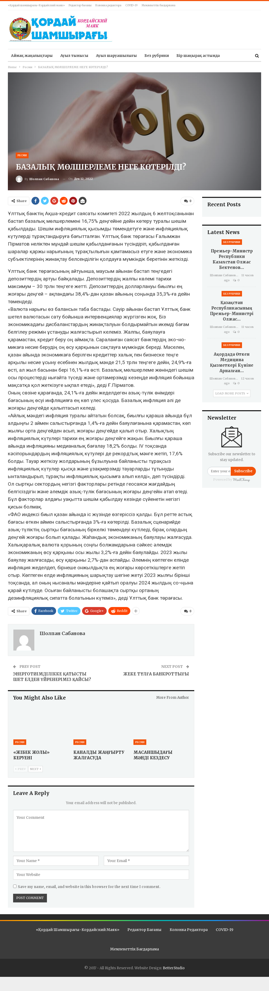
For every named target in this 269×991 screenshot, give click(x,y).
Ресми (22, 155)
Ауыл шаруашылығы (116, 55)
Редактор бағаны (80, 5)
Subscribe (243, 471)
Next (35, 769)
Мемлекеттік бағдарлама (158, 5)
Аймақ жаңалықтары (32, 55)
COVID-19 (131, 5)
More (232, 55)
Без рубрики (156, 55)
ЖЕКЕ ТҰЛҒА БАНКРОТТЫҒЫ (156, 673)
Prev (20, 769)
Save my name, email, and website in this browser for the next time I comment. (89, 886)
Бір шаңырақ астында (198, 55)
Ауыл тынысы (74, 55)
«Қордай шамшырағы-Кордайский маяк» (36, 5)
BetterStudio (174, 968)
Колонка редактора (108, 5)
